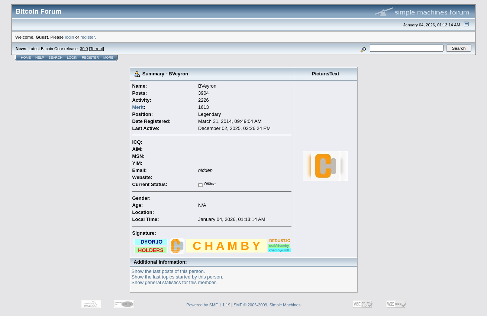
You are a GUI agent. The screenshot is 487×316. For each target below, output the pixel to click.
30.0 (84, 48)
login (69, 37)
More (108, 57)
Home (26, 57)
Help (39, 57)
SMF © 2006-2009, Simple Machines (267, 305)
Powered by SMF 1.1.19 (208, 305)
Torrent (96, 48)
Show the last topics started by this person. (177, 277)
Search (56, 57)
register (87, 37)
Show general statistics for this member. (174, 282)
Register (90, 57)
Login (72, 57)
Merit (138, 107)
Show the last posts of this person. (168, 271)
